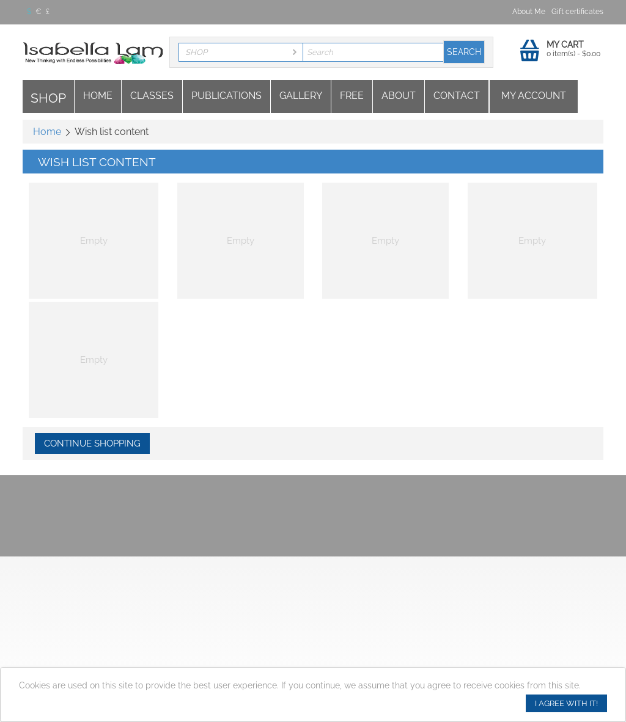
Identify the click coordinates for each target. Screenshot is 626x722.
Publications (226, 95)
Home (97, 95)
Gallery (300, 95)
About (398, 95)
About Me (528, 11)
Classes (152, 95)
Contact (456, 95)
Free (352, 95)
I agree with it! (566, 703)
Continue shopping (92, 443)
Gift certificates (577, 11)
